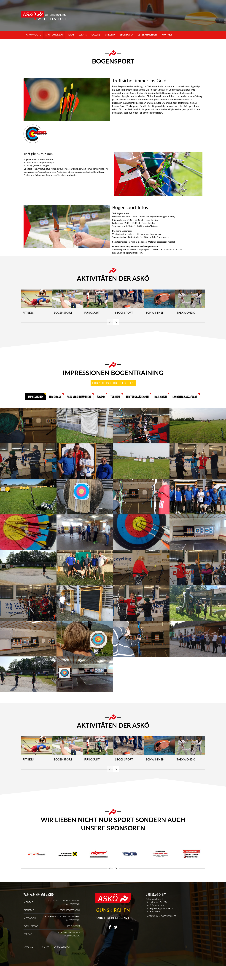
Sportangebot (54, 35)
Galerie (95, 35)
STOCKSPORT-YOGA (70, 910)
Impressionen (35, 397)
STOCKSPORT (73, 926)
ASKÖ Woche (33, 35)
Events (82, 35)
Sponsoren (126, 35)
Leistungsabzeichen (137, 397)
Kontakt (167, 35)
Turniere (115, 397)
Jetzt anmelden (147, 35)
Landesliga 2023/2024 (184, 397)
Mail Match (160, 397)
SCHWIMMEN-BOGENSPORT (57, 947)
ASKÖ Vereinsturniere (79, 397)
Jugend (101, 397)
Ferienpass (55, 397)
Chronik (110, 35)
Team (71, 35)
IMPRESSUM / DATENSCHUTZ (161, 916)
